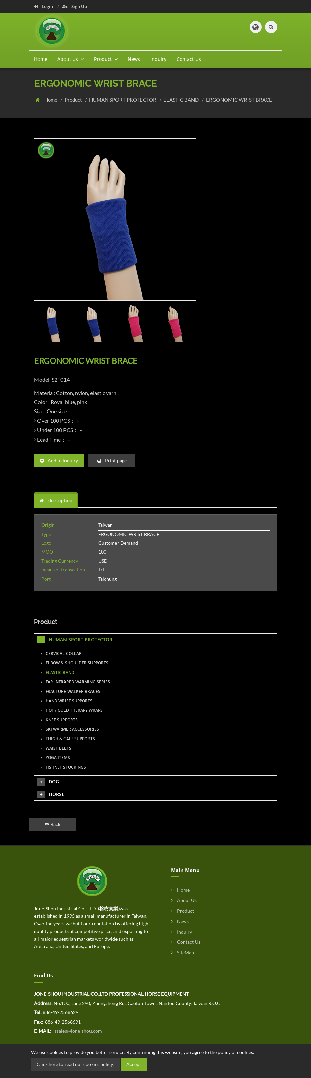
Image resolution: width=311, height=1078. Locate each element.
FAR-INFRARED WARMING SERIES (75, 682)
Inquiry (158, 59)
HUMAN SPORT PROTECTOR (123, 100)
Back (52, 824)
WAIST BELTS (56, 748)
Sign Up (74, 6)
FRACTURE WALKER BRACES (70, 691)
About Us (184, 900)
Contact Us (189, 59)
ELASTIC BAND (181, 100)
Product (73, 100)
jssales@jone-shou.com (77, 1031)
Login (44, 6)
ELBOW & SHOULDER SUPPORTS (74, 663)
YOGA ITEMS (55, 757)
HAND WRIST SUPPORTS (67, 701)
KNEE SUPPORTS (59, 720)
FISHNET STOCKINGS (63, 767)
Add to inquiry (59, 460)
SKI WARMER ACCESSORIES (70, 729)
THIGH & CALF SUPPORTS (68, 739)
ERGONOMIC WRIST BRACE (239, 100)
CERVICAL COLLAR (61, 653)
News (134, 59)
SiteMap (182, 952)
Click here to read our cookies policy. (75, 1064)
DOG (48, 782)
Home (40, 59)
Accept (133, 1064)
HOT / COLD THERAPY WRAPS (72, 710)
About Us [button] (70, 59)
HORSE (50, 794)
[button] (256, 27)
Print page (112, 460)
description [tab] (56, 500)
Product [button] (106, 59)
